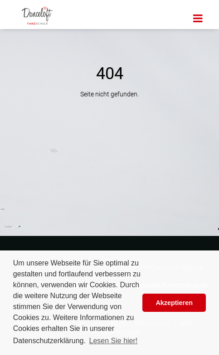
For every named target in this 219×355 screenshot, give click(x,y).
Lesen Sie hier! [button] (113, 341)
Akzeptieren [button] (174, 302)
